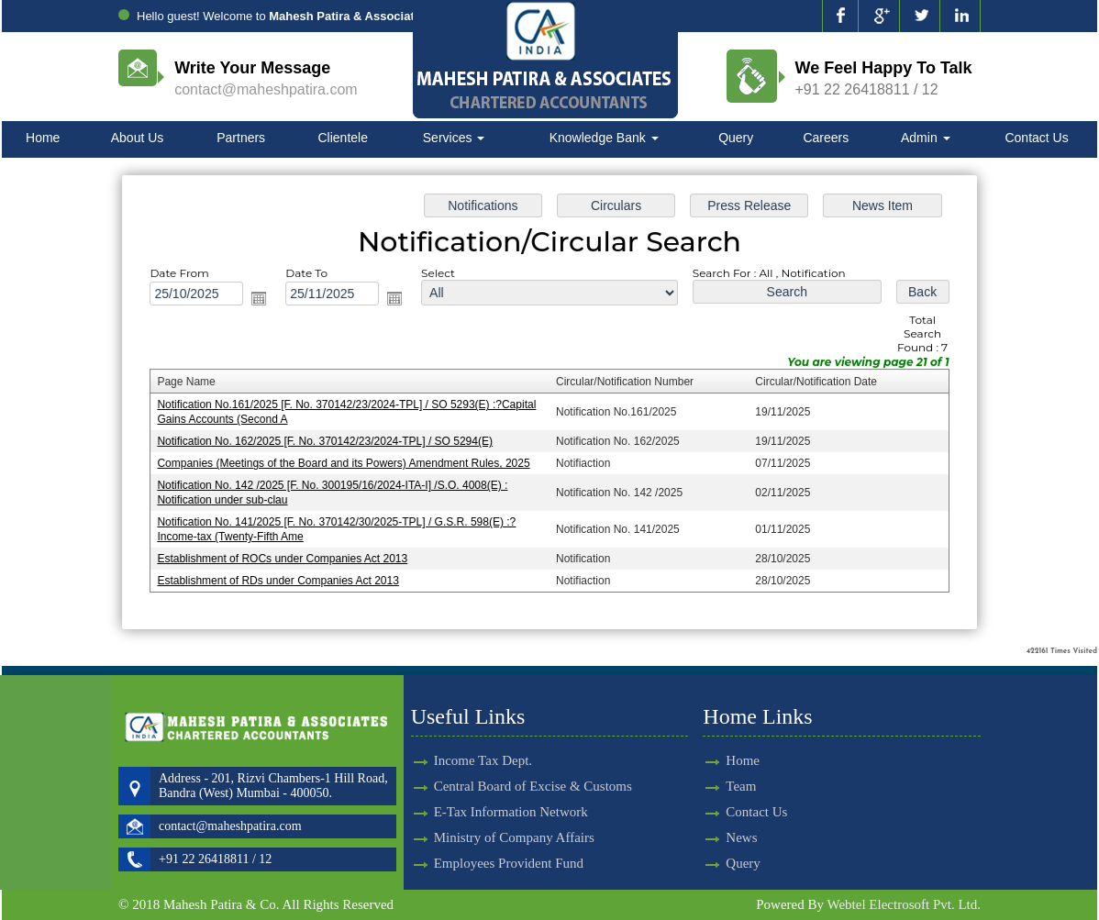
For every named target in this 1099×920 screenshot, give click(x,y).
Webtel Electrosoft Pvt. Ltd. (904, 904)
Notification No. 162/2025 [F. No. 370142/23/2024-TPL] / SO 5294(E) (329, 441)
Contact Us (1036, 137)
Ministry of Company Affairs (514, 816)
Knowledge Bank (604, 137)
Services (454, 137)
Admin (925, 137)
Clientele (343, 137)
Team (720, 786)
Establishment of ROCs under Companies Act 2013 (287, 556)
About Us (137, 137)
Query (735, 137)
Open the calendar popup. (264, 300)
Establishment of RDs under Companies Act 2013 (283, 577)
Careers (826, 137)
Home (43, 137)
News (720, 837)
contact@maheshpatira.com (265, 89)
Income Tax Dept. (483, 739)
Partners (240, 137)
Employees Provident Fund (508, 842)
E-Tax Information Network (511, 790)
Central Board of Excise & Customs (533, 765)
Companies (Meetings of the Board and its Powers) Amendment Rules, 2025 (347, 462)
